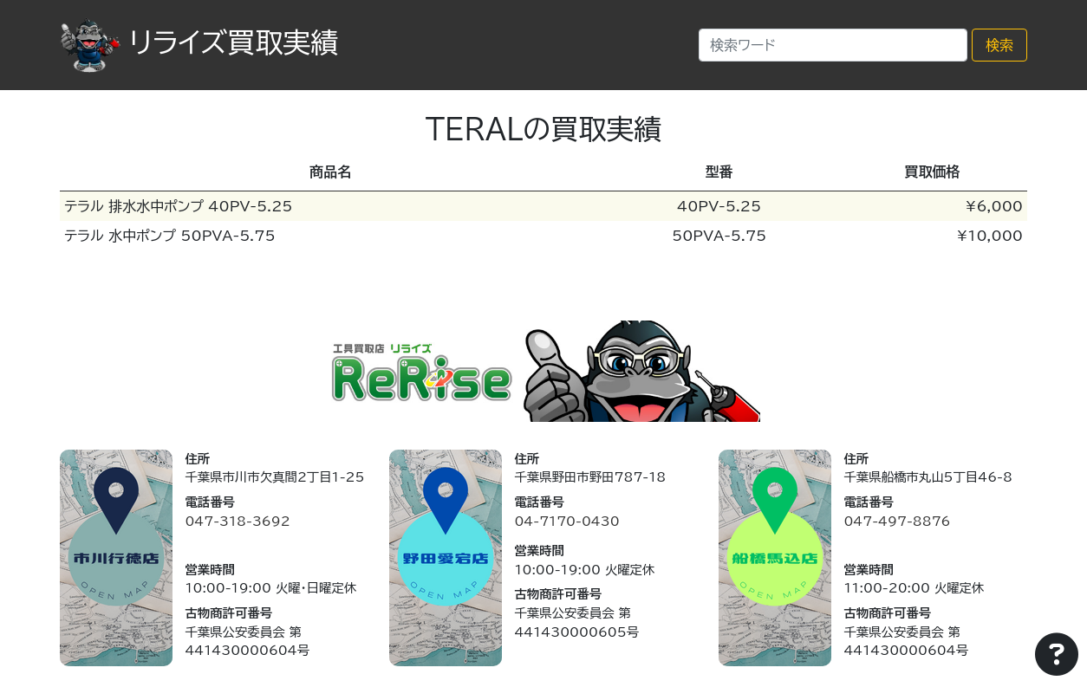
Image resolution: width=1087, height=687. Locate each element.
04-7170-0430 (566, 521)
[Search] (833, 45)
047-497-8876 (896, 521)
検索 (999, 45)
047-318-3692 (237, 521)
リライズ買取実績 (199, 42)
